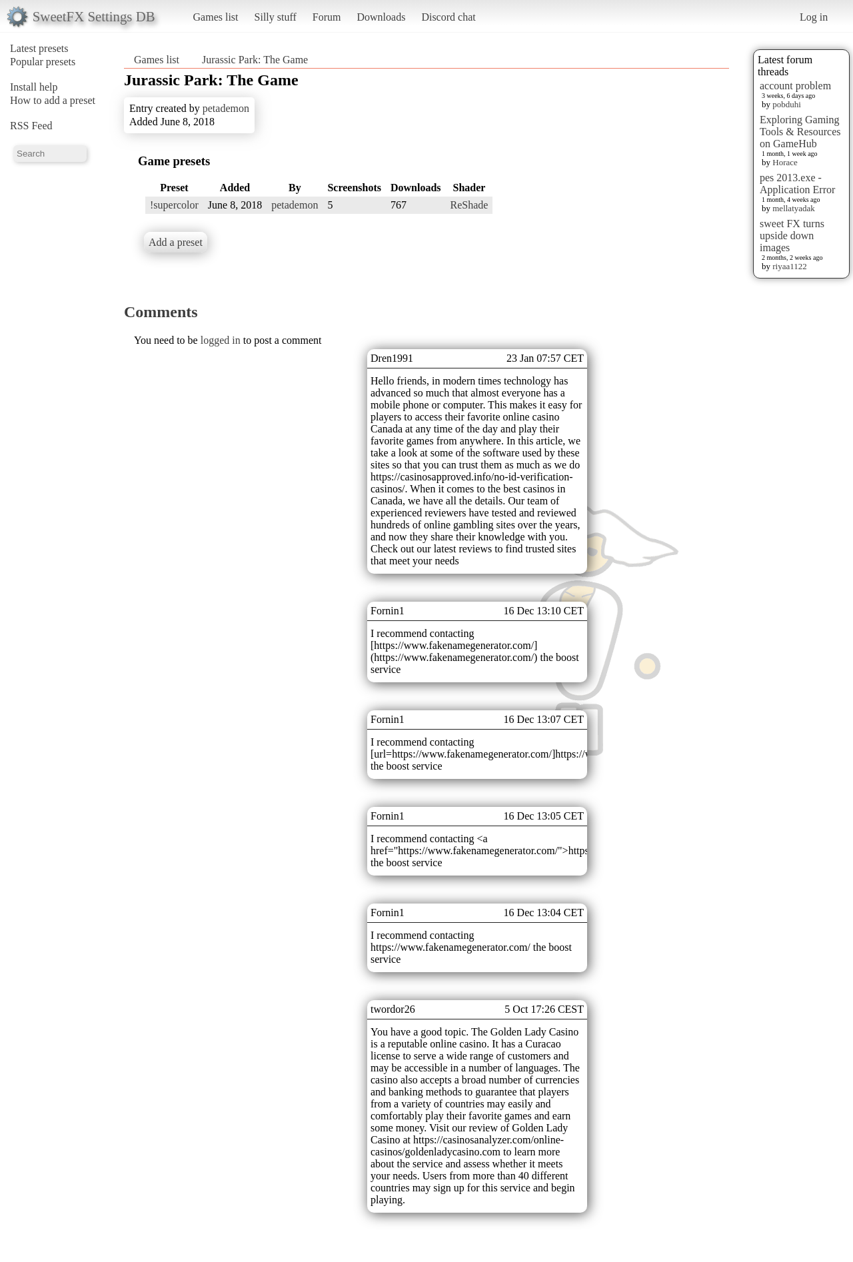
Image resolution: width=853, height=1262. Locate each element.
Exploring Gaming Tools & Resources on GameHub (800, 131)
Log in (814, 17)
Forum (327, 17)
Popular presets (42, 61)
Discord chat (448, 17)
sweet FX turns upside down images (792, 235)
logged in (221, 340)
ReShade (469, 205)
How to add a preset (52, 100)
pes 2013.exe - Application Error (797, 183)
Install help (34, 87)
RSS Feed (31, 125)
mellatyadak (793, 208)
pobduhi (786, 104)
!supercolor (174, 205)
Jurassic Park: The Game (255, 59)
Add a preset (176, 242)
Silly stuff (276, 17)
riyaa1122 (789, 266)
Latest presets (39, 48)
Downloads (381, 17)
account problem (795, 85)
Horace (785, 162)
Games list (216, 17)
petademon (226, 108)
